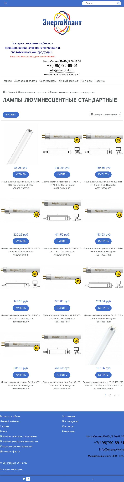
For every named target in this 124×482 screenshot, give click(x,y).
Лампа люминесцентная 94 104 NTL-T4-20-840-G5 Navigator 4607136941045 (20, 385)
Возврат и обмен (10, 416)
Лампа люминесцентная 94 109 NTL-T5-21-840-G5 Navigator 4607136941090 (62, 252)
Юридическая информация (16, 446)
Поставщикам (70, 421)
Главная (7, 81)
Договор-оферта (10, 451)
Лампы (11, 92)
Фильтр (10, 115)
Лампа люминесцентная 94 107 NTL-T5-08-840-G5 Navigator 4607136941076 (103, 252)
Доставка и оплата (25, 81)
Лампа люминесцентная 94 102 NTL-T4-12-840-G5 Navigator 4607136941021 (20, 252)
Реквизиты (68, 431)
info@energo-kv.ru (62, 70)
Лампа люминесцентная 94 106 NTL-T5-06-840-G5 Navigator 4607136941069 (20, 318)
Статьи (4, 426)
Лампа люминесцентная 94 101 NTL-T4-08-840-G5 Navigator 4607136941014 (103, 318)
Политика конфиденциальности (19, 441)
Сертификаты (47, 81)
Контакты (86, 81)
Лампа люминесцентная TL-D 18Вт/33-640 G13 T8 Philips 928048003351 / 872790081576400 (103, 385)
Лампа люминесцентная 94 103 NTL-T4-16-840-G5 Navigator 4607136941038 (62, 185)
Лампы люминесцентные (32, 92)
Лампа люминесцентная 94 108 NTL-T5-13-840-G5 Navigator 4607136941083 (62, 385)
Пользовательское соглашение (18, 436)
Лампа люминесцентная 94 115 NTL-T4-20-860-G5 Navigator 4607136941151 (62, 318)
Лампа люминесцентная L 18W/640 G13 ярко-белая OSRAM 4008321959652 (21, 185)
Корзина (100, 81)
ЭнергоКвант (9, 463)
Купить (21, 174)
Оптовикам (68, 416)
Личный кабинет (68, 81)
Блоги (3, 431)
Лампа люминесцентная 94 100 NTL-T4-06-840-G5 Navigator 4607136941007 (103, 185)
